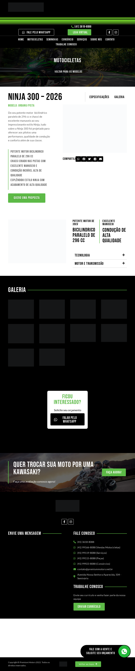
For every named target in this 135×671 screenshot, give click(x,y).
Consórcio (67, 39)
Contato (110, 39)
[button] (78, 159)
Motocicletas (35, 39)
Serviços (82, 39)
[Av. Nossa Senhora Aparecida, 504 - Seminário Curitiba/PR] (67, 638)
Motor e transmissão (89, 264)
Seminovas (52, 39)
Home (21, 39)
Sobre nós (96, 39)
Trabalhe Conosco (66, 44)
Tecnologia (82, 255)
